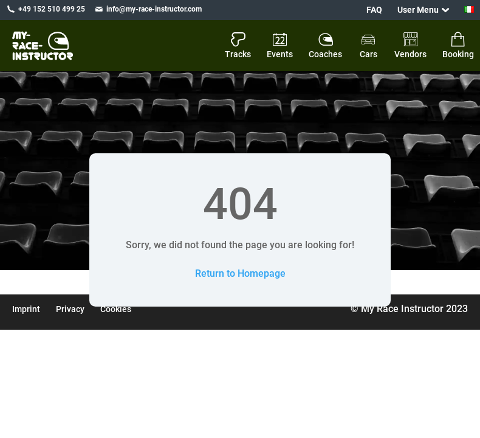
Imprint (26, 309)
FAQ (374, 10)
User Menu (418, 10)
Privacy (70, 309)
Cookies (115, 309)
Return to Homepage (240, 273)
